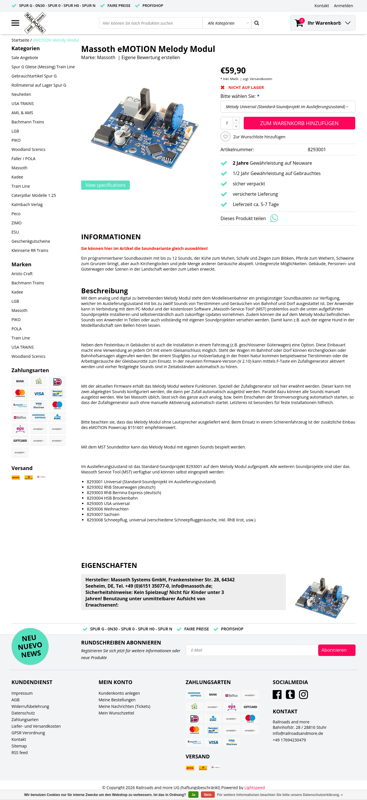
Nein (208, 795)
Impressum (22, 693)
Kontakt (18, 739)
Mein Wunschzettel (116, 713)
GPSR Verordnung (28, 732)
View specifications (105, 185)
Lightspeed (254, 787)
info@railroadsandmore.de (298, 733)
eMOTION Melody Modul (56, 40)
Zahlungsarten (24, 719)
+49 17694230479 (289, 740)
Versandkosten (261, 79)
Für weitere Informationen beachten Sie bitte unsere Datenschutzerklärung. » (280, 795)
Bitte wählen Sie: (239, 96)
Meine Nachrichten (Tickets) (124, 706)
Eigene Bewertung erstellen (151, 57)
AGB (15, 699)
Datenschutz (23, 713)
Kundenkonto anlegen (119, 693)
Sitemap (19, 746)
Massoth (106, 57)
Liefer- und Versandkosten (36, 726)
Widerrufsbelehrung (30, 706)
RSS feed (19, 752)
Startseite (20, 40)
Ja (193, 795)
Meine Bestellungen (117, 699)
